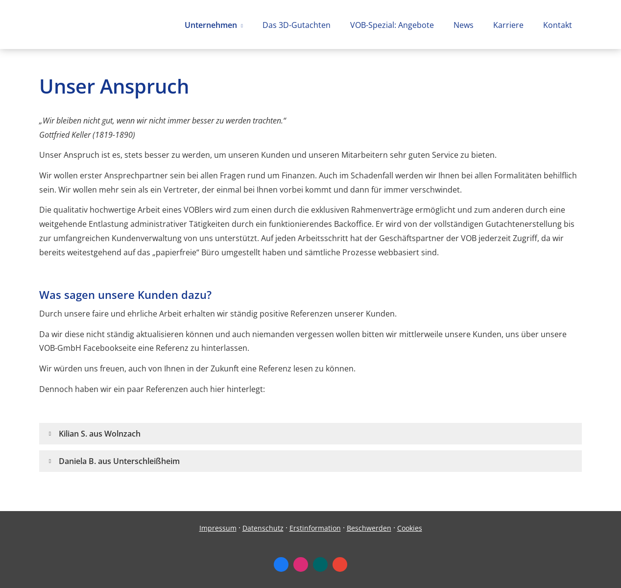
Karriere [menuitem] (508, 25)
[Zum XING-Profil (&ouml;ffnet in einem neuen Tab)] (320, 564)
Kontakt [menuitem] (557, 25)
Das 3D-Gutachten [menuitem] (297, 25)
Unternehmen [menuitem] (211, 25)
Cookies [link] (409, 528)
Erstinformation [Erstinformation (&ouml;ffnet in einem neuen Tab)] (315, 528)
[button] (100, 433)
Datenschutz (263, 528)
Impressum (218, 528)
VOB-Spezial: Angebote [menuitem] (392, 25)
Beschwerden (369, 528)
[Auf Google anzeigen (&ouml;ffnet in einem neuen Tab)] (340, 564)
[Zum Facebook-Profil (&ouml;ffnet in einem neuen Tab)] (281, 564)
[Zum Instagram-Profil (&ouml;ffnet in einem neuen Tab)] (300, 564)
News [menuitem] (464, 25)
